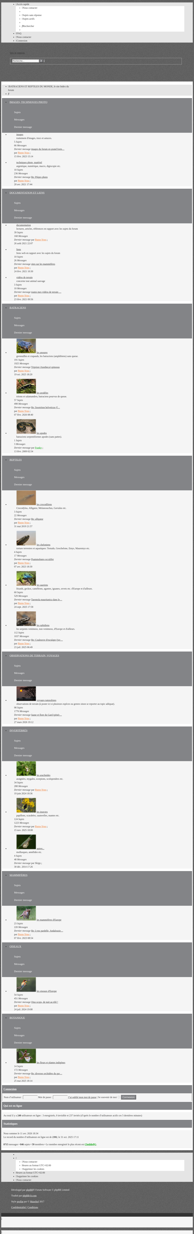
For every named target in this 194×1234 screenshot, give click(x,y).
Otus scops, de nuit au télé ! (44, 1002)
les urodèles (42, 393)
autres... (40, 848)
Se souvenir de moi (109, 1097)
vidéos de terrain (24, 277)
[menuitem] (29, 8)
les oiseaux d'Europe (47, 991)
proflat (20, 1201)
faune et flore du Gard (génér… (46, 715)
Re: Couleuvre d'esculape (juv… (47, 640)
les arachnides (43, 775)
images (19, 134)
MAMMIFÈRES (18, 875)
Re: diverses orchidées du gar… (46, 1073)
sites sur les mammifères (43, 264)
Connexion (10, 1089)
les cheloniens (43, 544)
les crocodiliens (44, 504)
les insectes (42, 812)
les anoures (42, 352)
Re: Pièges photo (39, 177)
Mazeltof (34, 1201)
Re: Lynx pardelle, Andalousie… (47, 930)
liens (18, 249)
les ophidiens (43, 625)
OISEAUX (15, 946)
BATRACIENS (18, 307)
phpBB (29, 1190)
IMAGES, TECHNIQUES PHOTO (28, 102)
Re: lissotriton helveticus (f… (45, 407)
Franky (38, 447)
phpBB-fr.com (30, 1195)
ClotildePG (90, 1144)
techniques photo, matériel (29, 162)
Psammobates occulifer (42, 559)
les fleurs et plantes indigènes (51, 1062)
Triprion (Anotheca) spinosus (45, 367)
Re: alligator (37, 519)
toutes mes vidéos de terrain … (46, 292)
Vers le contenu (17, 53)
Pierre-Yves (23, 152)
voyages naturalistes (46, 700)
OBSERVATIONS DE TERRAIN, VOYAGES (34, 655)
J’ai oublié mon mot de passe (82, 1097)
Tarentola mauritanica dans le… (46, 599)
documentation (23, 225)
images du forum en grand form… (47, 149)
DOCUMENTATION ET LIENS (27, 192)
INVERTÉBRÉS (18, 730)
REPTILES (16, 459)
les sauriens (42, 585)
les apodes (42, 433)
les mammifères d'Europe (49, 920)
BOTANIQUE (17, 1017)
